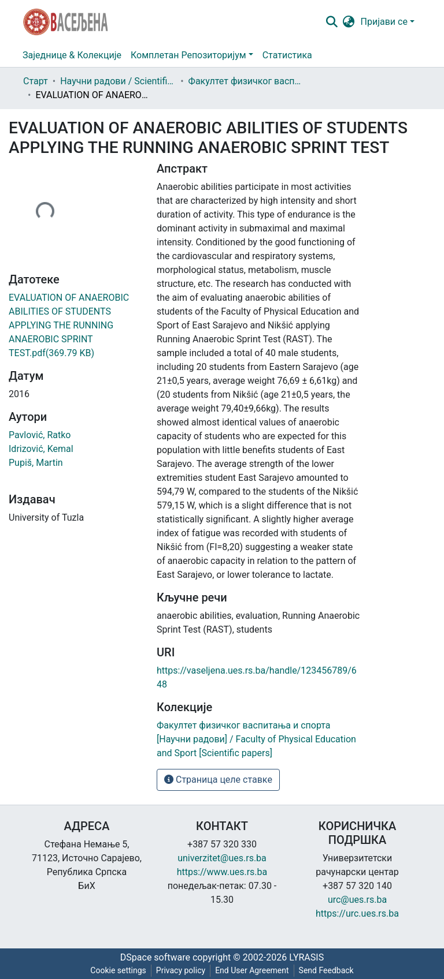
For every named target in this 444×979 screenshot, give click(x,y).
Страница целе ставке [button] (218, 779)
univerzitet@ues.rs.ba (222, 858)
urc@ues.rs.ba (357, 899)
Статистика (287, 55)
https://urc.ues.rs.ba (357, 913)
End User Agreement (251, 970)
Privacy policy (180, 970)
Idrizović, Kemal (41, 448)
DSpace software (155, 957)
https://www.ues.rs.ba (222, 871)
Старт (35, 81)
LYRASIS (306, 957)
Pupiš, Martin (36, 462)
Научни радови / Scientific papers (118, 81)
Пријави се (384, 21)
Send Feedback (326, 970)
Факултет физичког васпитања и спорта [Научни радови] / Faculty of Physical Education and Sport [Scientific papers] (246, 81)
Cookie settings (118, 970)
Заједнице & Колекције (72, 55)
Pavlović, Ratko (40, 434)
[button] (348, 22)
